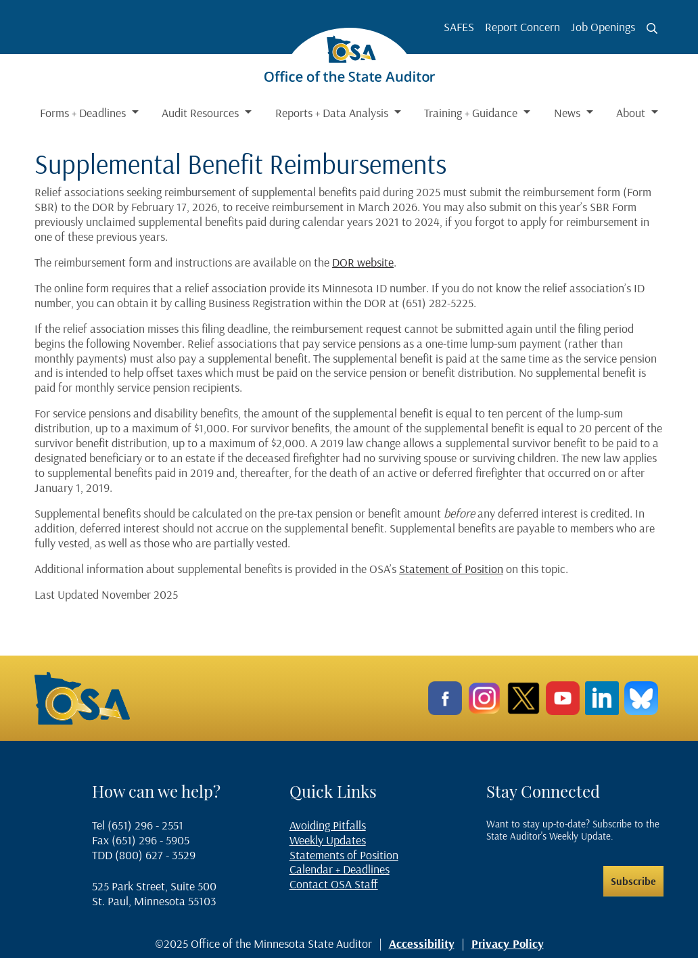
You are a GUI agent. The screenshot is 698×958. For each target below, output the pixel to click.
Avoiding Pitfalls (327, 825)
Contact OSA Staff (333, 884)
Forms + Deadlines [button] (84, 112)
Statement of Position (451, 568)
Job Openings (603, 27)
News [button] (568, 112)
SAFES (459, 27)
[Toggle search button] (652, 28)
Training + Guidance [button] (472, 112)
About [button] (632, 112)
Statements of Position (343, 855)
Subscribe (633, 881)
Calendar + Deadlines (339, 869)
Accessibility (422, 943)
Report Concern (522, 27)
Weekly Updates (327, 840)
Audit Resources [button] (201, 112)
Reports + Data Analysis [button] (333, 112)
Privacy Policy (507, 943)
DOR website (363, 262)
